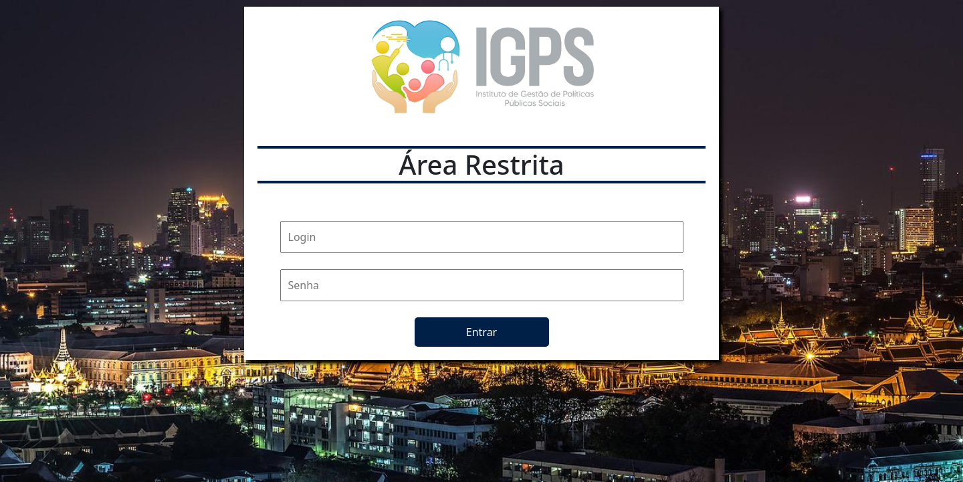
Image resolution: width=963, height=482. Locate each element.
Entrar (481, 332)
